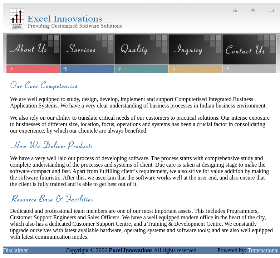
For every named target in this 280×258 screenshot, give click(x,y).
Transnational (263, 250)
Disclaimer (15, 250)
